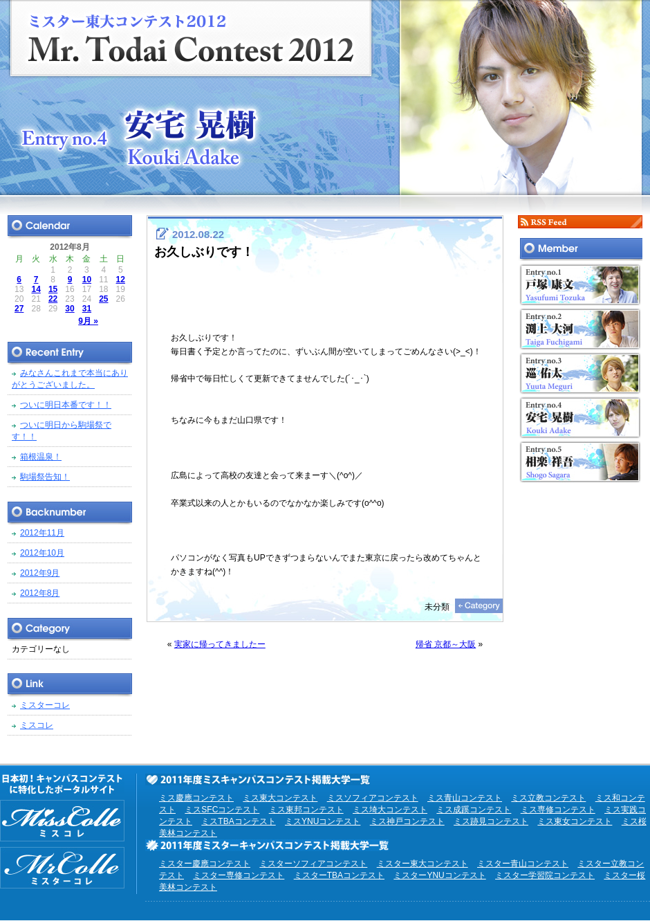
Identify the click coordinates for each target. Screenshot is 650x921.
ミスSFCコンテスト (222, 809)
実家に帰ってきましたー (220, 644)
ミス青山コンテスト (464, 798)
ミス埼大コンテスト (390, 809)
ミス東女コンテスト (574, 821)
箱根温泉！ (41, 457)
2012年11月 (42, 533)
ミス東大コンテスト (280, 798)
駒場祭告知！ (45, 477)
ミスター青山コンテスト (522, 863)
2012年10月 (42, 553)
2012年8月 (39, 593)
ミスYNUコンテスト (322, 821)
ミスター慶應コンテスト (204, 863)
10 (86, 279)
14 (35, 289)
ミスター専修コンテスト (238, 875)
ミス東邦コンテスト (306, 809)
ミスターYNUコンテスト (439, 875)
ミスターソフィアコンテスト (313, 863)
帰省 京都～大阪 (446, 644)
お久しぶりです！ (204, 252)
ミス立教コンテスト (548, 798)
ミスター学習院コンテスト (545, 875)
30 (69, 308)
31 (86, 308)
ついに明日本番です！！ (65, 405)
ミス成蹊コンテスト (473, 809)
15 (52, 289)
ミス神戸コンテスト (407, 821)
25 (103, 299)
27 (19, 308)
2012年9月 (39, 573)
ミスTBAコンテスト (238, 821)
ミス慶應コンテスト (196, 798)
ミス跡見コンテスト (491, 821)
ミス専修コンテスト (558, 809)
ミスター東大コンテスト (422, 863)
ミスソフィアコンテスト (372, 798)
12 (120, 279)
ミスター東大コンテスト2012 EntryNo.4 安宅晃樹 (325, 98)
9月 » (88, 321)
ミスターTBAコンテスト (339, 875)
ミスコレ (36, 725)
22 (52, 299)
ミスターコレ (45, 705)
